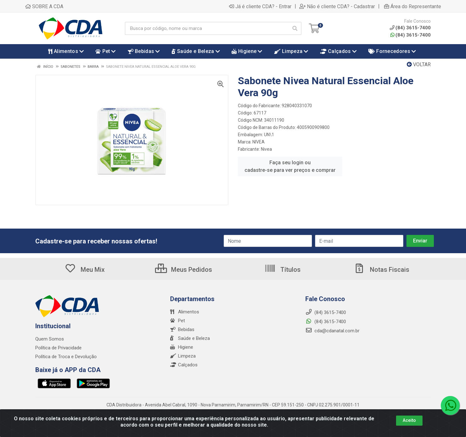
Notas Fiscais (381, 269)
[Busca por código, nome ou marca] (207, 28)
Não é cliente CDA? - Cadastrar (337, 6)
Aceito (409, 420)
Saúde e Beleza (190, 338)
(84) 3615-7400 (410, 35)
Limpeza (183, 356)
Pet (177, 320)
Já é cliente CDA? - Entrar (260, 6)
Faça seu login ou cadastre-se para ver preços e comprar (290, 166)
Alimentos (184, 312)
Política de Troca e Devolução (66, 356)
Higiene (181, 347)
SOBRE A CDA (44, 6)
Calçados (184, 365)
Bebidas (182, 329)
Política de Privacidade (58, 348)
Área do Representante (412, 6)
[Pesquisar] (295, 28)
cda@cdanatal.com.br (332, 331)
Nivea (266, 149)
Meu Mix (85, 269)
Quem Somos (49, 339)
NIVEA (258, 141)
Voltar (419, 64)
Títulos (282, 269)
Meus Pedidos (183, 269)
